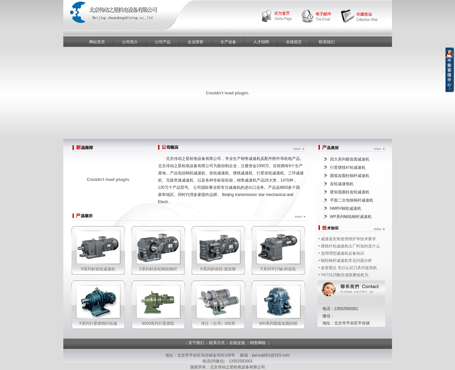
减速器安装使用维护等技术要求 (348, 239)
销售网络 (258, 343)
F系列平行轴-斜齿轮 (278, 269)
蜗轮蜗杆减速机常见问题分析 (346, 260)
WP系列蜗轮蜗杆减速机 (351, 216)
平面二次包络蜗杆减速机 (351, 200)
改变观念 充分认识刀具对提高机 (349, 267)
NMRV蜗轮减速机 (345, 208)
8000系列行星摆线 (158, 323)
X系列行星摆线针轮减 (98, 323)
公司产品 (163, 42)
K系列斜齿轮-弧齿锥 (218, 269)
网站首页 (97, 42)
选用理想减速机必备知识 (342, 253)
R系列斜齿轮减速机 (98, 269)
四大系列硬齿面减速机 (349, 159)
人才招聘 (261, 42)
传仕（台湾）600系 (218, 323)
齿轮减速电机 (342, 184)
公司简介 (130, 42)
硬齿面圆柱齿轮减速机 (349, 192)
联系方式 (217, 343)
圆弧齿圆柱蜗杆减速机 (349, 175)
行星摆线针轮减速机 (347, 167)
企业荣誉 (195, 42)
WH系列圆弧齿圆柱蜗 (278, 323)
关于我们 (196, 343)
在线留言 (294, 42)
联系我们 (327, 42)
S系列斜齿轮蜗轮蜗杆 (158, 269)
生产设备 (228, 42)
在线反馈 (237, 343)
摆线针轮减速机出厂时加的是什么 (350, 246)
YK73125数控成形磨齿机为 (344, 275)
